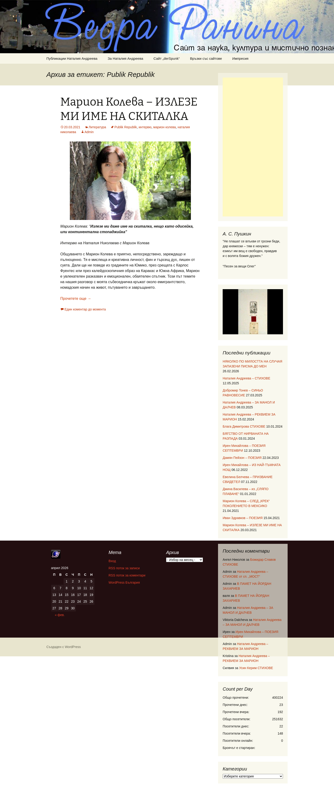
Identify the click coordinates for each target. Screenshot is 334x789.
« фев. (59, 615)
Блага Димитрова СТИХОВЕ (244, 426)
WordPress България (124, 582)
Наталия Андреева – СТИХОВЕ (246, 378)
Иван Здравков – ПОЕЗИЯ (243, 518)
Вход (112, 561)
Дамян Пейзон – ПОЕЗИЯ (242, 458)
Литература (97, 127)
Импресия (240, 58)
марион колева (164, 127)
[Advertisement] (253, 147)
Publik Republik (125, 127)
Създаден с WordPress (63, 647)
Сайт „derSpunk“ (167, 58)
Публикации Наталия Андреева (71, 58)
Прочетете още (75, 299)
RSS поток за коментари (127, 575)
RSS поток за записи (124, 568)
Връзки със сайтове (206, 58)
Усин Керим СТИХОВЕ (256, 668)
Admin (89, 132)
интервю (145, 127)
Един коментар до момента (85, 309)
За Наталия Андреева (125, 58)
